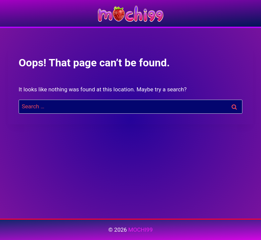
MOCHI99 (140, 229)
